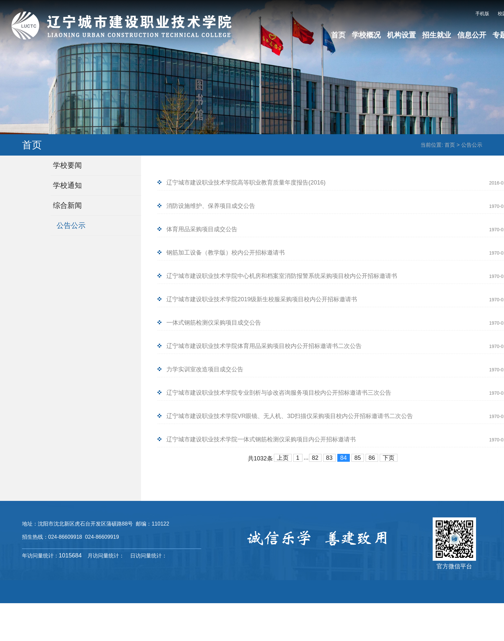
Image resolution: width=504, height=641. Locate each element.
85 (357, 458)
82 (315, 458)
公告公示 (471, 145)
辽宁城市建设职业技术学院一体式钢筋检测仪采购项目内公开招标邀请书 (261, 439)
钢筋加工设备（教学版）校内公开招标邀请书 (225, 252)
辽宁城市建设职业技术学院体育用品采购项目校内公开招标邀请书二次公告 (264, 346)
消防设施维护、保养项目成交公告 (210, 206)
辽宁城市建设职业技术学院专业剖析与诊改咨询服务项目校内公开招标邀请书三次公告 (278, 392)
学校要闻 (67, 165)
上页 (283, 458)
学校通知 (67, 185)
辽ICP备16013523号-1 (294, 614)
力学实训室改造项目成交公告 (204, 369)
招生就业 (436, 35)
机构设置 (401, 35)
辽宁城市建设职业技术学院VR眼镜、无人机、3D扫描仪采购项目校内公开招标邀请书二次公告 (289, 416)
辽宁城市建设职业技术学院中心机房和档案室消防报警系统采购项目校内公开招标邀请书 (281, 276)
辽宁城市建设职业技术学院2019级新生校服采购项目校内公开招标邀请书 (261, 299)
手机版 (482, 13)
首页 (338, 35)
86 (372, 458)
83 (329, 458)
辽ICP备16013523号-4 (357, 614)
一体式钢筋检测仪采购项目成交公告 (213, 322)
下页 (389, 458)
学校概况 (366, 35)
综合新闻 (67, 205)
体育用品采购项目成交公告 (201, 229)
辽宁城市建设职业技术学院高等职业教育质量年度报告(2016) (245, 182)
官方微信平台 (454, 566)
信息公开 (471, 35)
